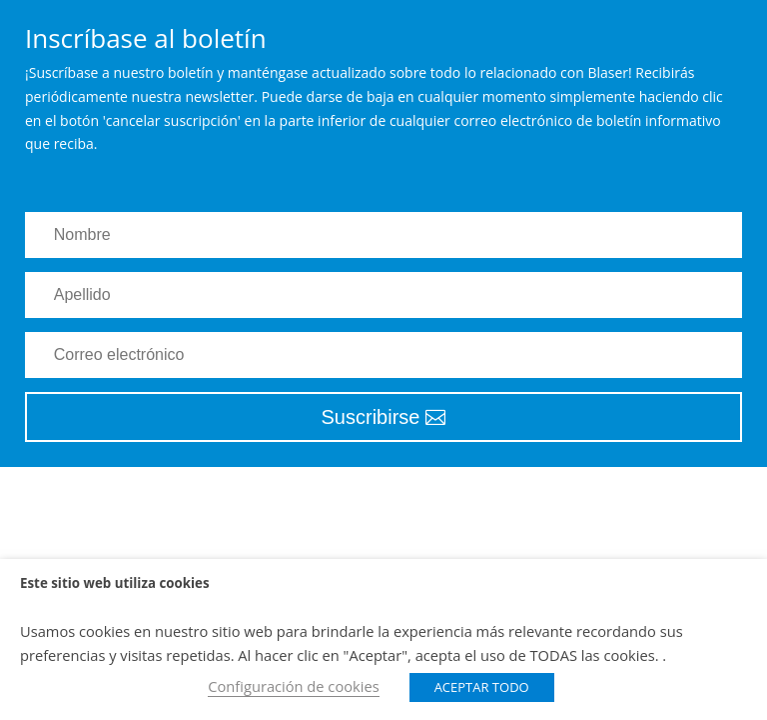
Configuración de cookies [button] (293, 686)
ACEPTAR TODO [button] (481, 687)
